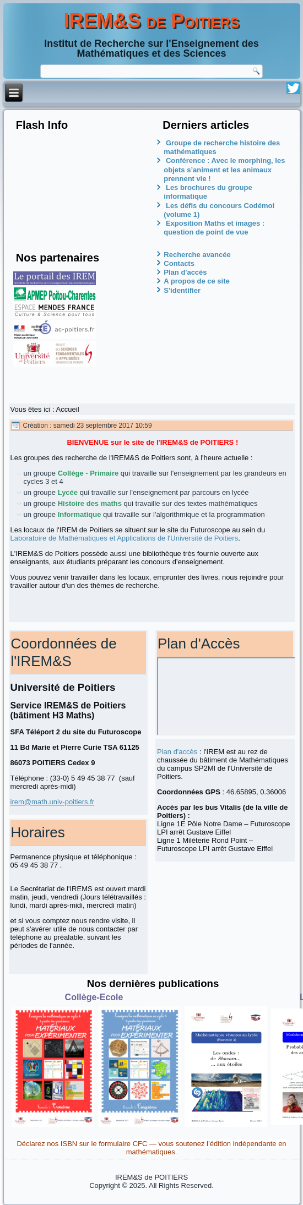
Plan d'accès (185, 272)
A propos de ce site (196, 281)
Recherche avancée (197, 254)
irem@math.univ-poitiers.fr (52, 802)
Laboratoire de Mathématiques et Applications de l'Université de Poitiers (124, 538)
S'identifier (182, 290)
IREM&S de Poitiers (152, 20)
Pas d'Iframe (226, 696)
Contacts (179, 263)
